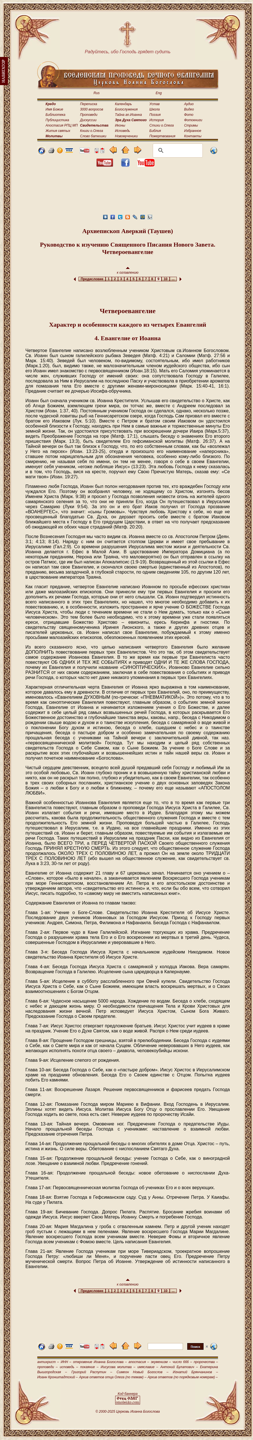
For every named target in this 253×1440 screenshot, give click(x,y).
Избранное (192, 131)
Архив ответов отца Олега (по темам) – (112, 1377)
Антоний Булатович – (179, 1367)
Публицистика (57, 120)
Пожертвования (162, 136)
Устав (154, 104)
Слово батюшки (93, 136)
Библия (155, 131)
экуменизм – (161, 1362)
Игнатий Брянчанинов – (195, 1372)
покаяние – (89, 1367)
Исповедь (122, 131)
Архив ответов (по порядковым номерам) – (183, 1377)
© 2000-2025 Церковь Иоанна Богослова (127, 1412)
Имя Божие (54, 109)
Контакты (193, 136)
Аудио (189, 104)
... (173, 279)
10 (165, 279)
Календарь (123, 104)
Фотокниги (193, 120)
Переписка (88, 104)
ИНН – (66, 1362)
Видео (189, 109)
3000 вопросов (91, 109)
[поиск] (177, 150)
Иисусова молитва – (118, 1367)
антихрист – (48, 1362)
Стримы (191, 125)
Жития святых (57, 131)
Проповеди (88, 115)
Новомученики (126, 136)
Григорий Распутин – (91, 1372)
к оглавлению (128, 271)
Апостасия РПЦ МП (61, 125)
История (156, 120)
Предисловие (92, 279)
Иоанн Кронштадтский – (57, 1377)
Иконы (120, 125)
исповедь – (69, 1367)
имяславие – (148, 1367)
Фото (188, 115)
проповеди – (47, 1367)
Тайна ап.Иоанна (128, 115)
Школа (154, 109)
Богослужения (126, 109)
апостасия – (138, 1362)
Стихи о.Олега (161, 125)
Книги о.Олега (91, 131)
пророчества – (206, 1362)
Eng (159, 93)
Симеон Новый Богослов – (143, 1372)
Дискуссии (88, 120)
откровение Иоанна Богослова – (100, 1362)
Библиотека (55, 115)
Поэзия (155, 115)
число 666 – (182, 1362)
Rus (96, 93)
